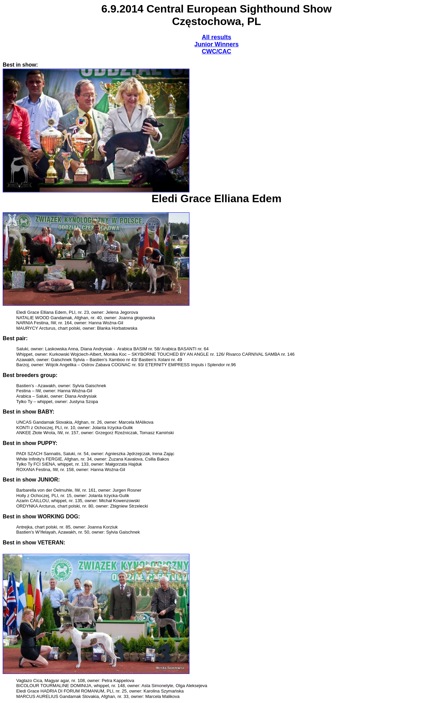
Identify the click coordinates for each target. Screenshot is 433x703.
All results (216, 37)
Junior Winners (217, 44)
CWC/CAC (216, 51)
